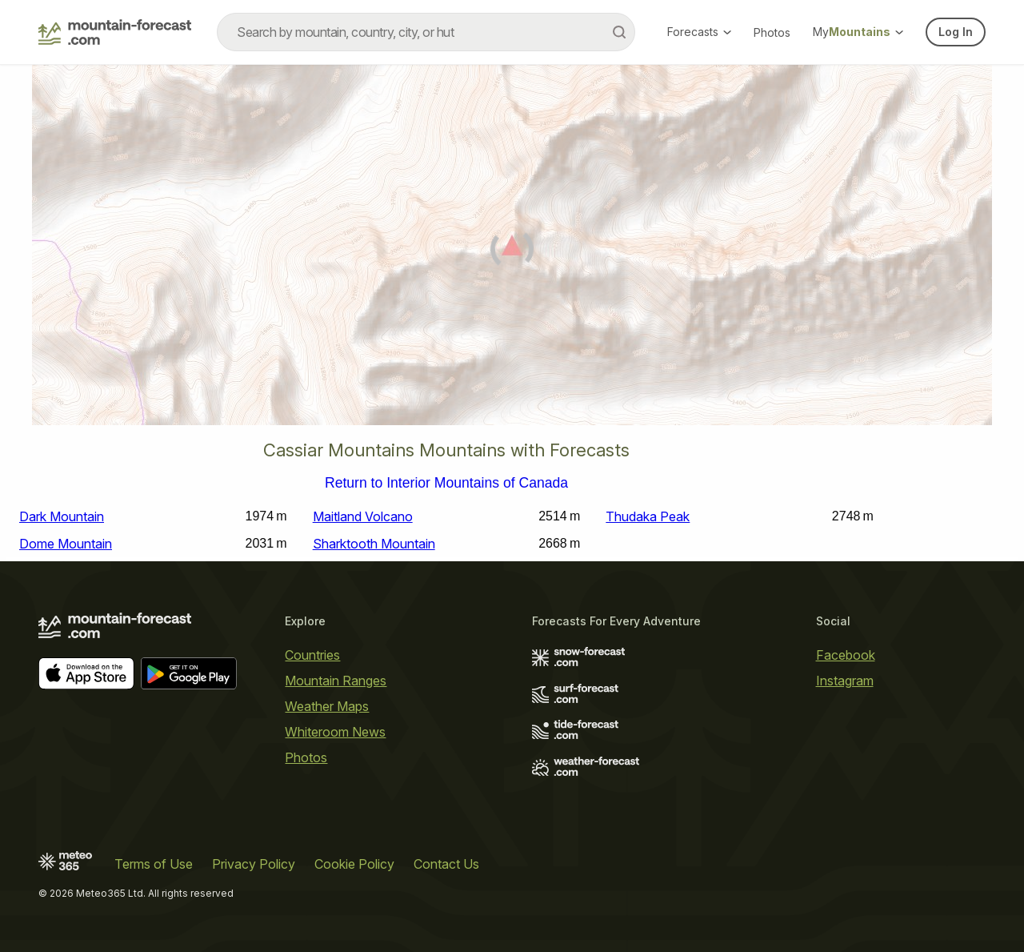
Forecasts (699, 31)
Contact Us (446, 864)
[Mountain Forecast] (114, 32)
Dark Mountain (61, 516)
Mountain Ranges (335, 681)
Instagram (845, 681)
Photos (772, 32)
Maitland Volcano (363, 516)
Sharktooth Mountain (374, 544)
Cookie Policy (354, 864)
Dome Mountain (65, 544)
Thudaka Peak (648, 516)
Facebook (845, 655)
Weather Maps (327, 706)
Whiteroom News (335, 732)
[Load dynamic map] (512, 251)
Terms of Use (153, 864)
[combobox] (426, 32)
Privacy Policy (253, 864)
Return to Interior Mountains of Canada (446, 483)
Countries (312, 655)
